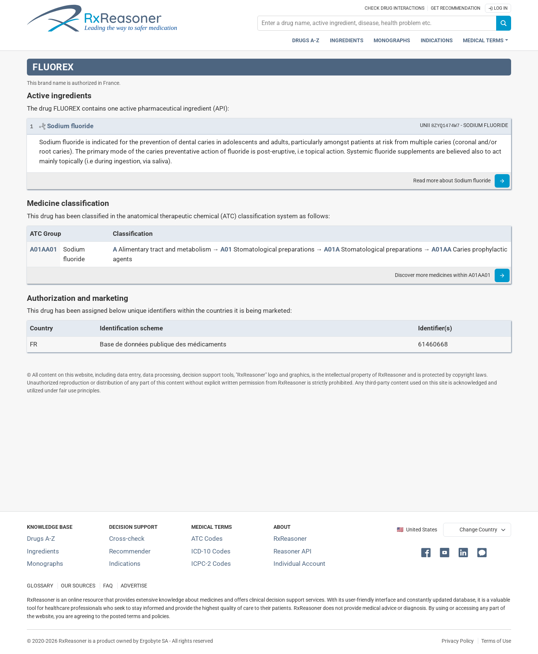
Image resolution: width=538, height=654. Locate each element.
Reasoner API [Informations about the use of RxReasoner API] (292, 551)
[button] (427, 552)
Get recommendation (455, 8)
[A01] (226, 249)
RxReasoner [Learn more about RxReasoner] (290, 538)
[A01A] (332, 249)
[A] (115, 249)
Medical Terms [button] (483, 40)
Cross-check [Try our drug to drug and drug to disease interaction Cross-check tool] (127, 538)
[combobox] (377, 23)
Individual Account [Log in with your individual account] (299, 563)
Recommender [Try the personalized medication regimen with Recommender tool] (130, 551)
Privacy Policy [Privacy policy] (458, 641)
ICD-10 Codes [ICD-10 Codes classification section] (211, 551)
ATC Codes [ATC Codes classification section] (207, 538)
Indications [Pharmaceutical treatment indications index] (437, 40)
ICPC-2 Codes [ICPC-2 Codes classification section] (211, 563)
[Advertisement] (251, 452)
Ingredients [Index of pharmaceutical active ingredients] (43, 551)
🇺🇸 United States (417, 530)
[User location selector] (477, 529)
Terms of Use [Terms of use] (496, 641)
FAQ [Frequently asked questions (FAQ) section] (108, 586)
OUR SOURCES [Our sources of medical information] (78, 586)
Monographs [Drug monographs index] (392, 40)
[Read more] (502, 181)
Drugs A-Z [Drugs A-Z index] (305, 40)
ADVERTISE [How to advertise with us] (134, 586)
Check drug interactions (394, 8)
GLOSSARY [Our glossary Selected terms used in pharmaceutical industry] (40, 586)
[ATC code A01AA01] (43, 249)
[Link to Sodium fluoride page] (70, 126)
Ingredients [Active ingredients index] (347, 40)
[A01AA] (441, 249)
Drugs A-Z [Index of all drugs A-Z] (41, 538)
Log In (498, 8)
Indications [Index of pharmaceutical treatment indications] (124, 563)
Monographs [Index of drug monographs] (45, 563)
